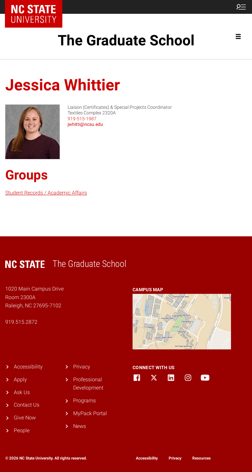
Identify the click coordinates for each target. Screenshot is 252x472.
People (22, 430)
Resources (201, 458)
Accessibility (28, 367)
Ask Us (22, 392)
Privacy (81, 367)
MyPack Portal (90, 413)
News (79, 426)
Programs (84, 400)
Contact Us (26, 405)
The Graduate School (126, 40)
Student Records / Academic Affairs (46, 193)
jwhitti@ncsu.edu (85, 124)
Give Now (25, 417)
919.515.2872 (21, 322)
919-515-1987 (82, 118)
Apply (20, 379)
